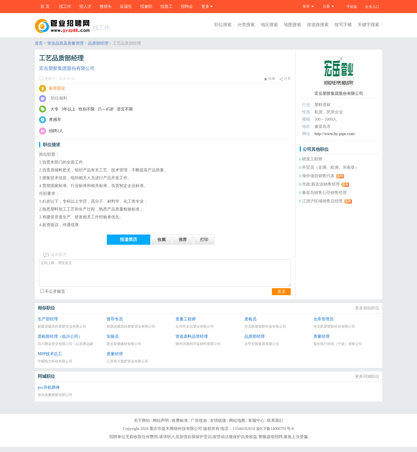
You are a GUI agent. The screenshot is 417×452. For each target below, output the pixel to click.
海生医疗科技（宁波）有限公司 (337, 349)
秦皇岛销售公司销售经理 (324, 192)
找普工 (166, 6)
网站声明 (161, 426)
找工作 (65, 6)
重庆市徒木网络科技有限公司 (175, 434)
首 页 (45, 6)
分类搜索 (246, 24)
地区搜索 (269, 24)
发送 (281, 297)
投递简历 (128, 239)
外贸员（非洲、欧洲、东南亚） (330, 167)
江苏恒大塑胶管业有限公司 (127, 366)
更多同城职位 (367, 382)
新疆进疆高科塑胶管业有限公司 (62, 332)
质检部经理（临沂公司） (60, 342)
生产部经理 (48, 324)
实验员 (113, 342)
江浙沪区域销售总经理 (322, 201)
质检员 (250, 324)
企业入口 (372, 7)
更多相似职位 (367, 313)
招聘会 (187, 6)
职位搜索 (223, 24)
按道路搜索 (318, 24)
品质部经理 (98, 43)
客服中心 (256, 426)
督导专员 (115, 324)
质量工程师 (185, 324)
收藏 (269, 79)
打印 (204, 239)
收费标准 (180, 426)
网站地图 (237, 426)
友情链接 (218, 426)
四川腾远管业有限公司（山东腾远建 (65, 349)
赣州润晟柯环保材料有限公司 (198, 349)
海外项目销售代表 (318, 176)
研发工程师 (312, 159)
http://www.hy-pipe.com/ (334, 134)
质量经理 (321, 342)
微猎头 (106, 6)
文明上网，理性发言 (165, 275)
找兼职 (146, 6)
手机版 (352, 7)
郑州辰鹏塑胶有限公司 (55, 400)
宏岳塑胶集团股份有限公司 (67, 68)
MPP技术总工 (50, 359)
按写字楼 (343, 24)
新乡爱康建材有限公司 (124, 349)
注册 (326, 6)
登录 (306, 6)
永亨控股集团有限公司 (261, 349)
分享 (285, 79)
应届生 (126, 6)
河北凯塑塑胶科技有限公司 (265, 332)
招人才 (85, 6)
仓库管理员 (323, 324)
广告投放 (199, 426)
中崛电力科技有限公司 (55, 366)
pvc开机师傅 (49, 393)
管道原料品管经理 (191, 342)
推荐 (183, 239)
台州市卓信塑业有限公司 (194, 332)
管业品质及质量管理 (65, 43)
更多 (205, 6)
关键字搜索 (368, 24)
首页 (39, 43)
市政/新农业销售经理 (321, 184)
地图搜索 (292, 24)
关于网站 (142, 426)
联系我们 (275, 426)
